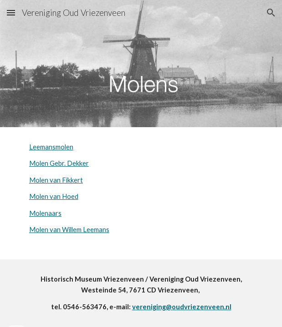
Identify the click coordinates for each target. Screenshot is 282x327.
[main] (141, 188)
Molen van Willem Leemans (69, 229)
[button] (11, 12)
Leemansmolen (51, 147)
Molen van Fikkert (56, 180)
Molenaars (45, 213)
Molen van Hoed (53, 196)
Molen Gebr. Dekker (59, 163)
